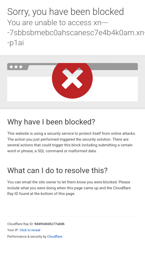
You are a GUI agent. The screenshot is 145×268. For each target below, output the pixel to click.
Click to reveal (30, 230)
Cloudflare (54, 236)
